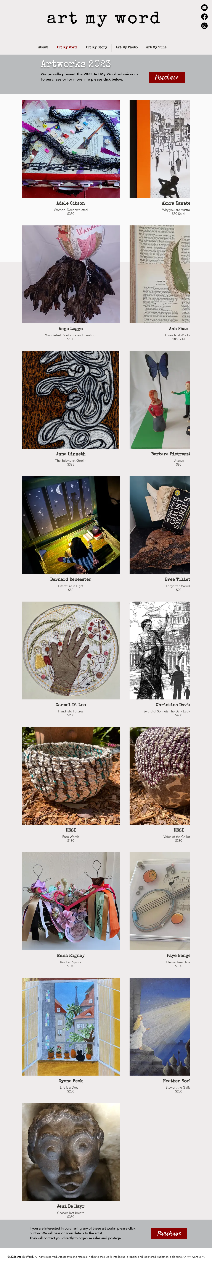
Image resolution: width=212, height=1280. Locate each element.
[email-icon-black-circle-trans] (204, 7)
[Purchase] (167, 77)
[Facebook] (204, 16)
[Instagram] (204, 26)
